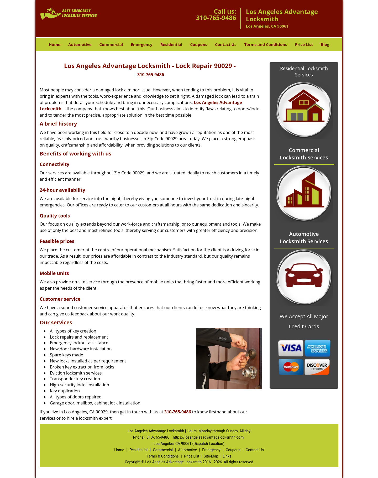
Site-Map (211, 456)
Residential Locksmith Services (304, 71)
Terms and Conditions (265, 44)
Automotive (80, 44)
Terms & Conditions (163, 456)
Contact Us (225, 44)
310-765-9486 (216, 17)
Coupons (198, 44)
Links (227, 456)
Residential (171, 44)
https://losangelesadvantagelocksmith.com (208, 437)
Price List (304, 44)
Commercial (111, 44)
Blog (325, 44)
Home (54, 44)
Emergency (141, 44)
